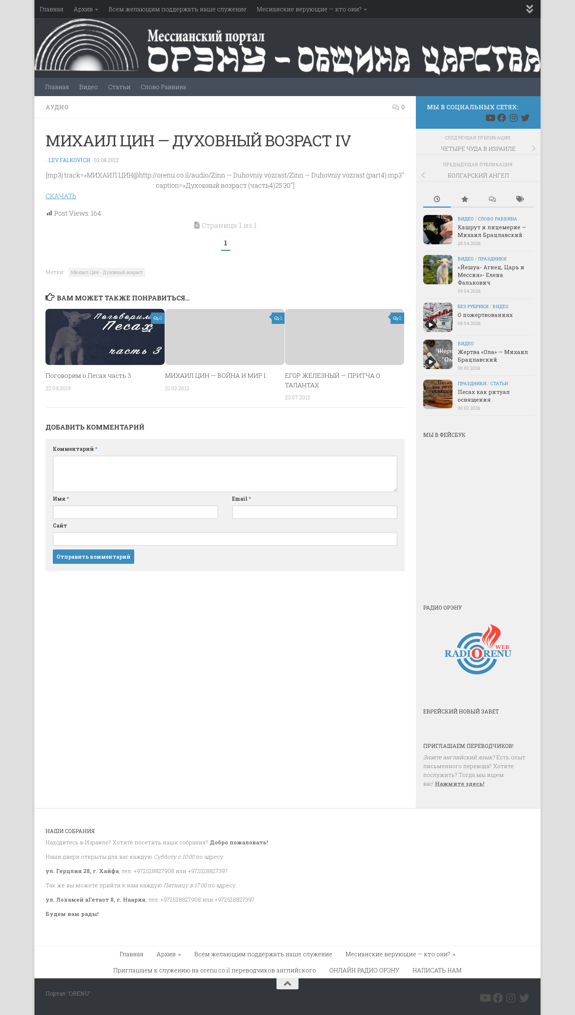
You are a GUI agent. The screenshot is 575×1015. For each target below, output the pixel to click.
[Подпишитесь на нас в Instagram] (513, 117)
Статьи (119, 87)
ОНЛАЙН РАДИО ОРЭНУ (364, 970)
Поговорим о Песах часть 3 (88, 375)
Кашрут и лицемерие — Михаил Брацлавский (492, 230)
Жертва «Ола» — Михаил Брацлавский (493, 355)
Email (241, 498)
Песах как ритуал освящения (484, 395)
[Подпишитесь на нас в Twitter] (525, 117)
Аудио (57, 107)
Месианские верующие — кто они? (309, 9)
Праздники (492, 259)
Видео (88, 87)
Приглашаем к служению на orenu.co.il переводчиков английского (214, 970)
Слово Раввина (163, 87)
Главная (51, 9)
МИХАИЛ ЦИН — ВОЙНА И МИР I (215, 375)
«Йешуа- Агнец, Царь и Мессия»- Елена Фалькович (491, 274)
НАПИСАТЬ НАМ (437, 970)
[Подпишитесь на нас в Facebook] (501, 117)
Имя (61, 498)
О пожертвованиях (485, 314)
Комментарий (75, 448)
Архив (83, 9)
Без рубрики (473, 306)
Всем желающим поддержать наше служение (177, 9)
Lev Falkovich (69, 160)
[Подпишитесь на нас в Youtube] (490, 117)
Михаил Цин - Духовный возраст (107, 272)
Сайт (60, 525)
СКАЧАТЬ (60, 195)
